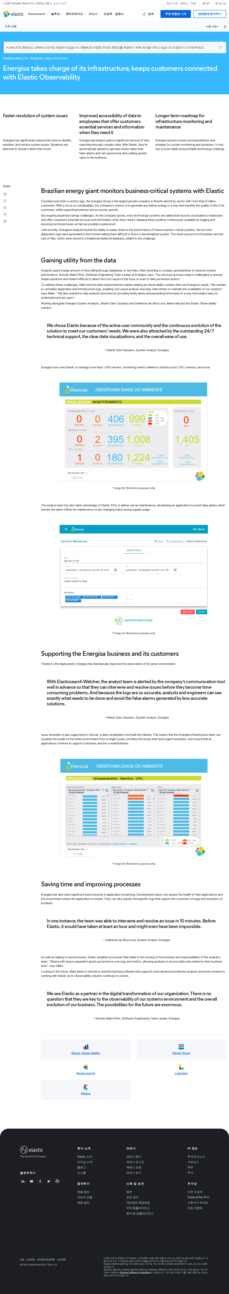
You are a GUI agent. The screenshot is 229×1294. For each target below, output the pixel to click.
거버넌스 (193, 1162)
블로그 (81, 1167)
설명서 (119, 14)
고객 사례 (10, 26)
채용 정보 (83, 1192)
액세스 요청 (133, 1167)
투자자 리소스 (196, 1156)
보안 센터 (132, 1197)
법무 (129, 1192)
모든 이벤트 (195, 1208)
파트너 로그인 (135, 1162)
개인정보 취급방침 (138, 1202)
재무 (190, 1167)
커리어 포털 (84, 1197)
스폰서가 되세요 (197, 1202)
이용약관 (30, 1259)
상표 (22, 1259)
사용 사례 (211, 26)
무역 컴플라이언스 (138, 1208)
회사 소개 (172, 3)
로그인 (220, 3)
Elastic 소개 (84, 1156)
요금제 (108, 14)
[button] (220, 47)
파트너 (184, 3)
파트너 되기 (133, 1172)
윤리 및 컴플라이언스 (140, 1213)
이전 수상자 (195, 1192)
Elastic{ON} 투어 (198, 1197)
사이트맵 (61, 1259)
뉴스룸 (81, 1172)
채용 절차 (83, 1202)
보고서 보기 (60, 3)
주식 (190, 1172)
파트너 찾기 (133, 1156)
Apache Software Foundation (135, 1272)
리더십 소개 (84, 1162)
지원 (193, 3)
